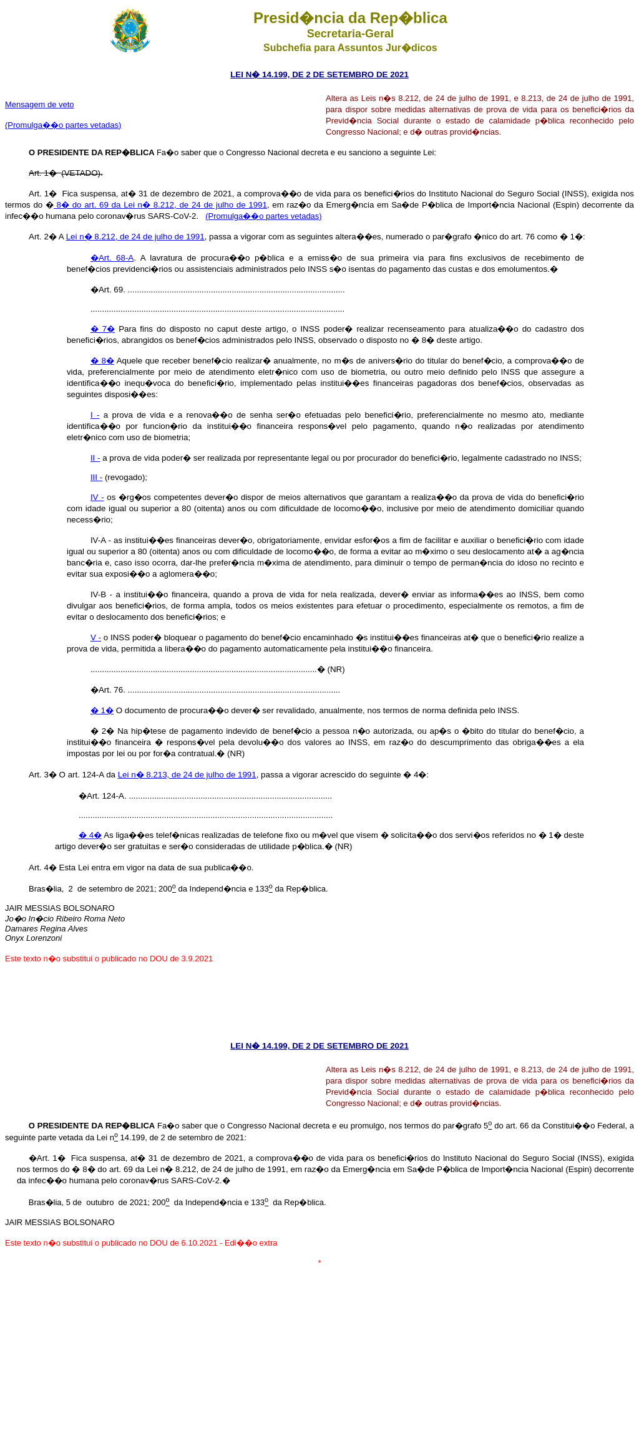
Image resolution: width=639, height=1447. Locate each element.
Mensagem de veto (39, 104)
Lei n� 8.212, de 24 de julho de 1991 (135, 236)
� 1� (102, 710)
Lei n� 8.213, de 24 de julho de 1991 (187, 774)
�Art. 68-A (112, 257)
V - (95, 637)
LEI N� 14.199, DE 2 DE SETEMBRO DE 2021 (319, 74)
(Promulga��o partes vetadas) (63, 125)
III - (96, 477)
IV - (97, 497)
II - (95, 458)
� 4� (90, 835)
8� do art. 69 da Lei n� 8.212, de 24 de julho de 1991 (160, 204)
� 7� (102, 329)
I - (94, 415)
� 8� (102, 360)
